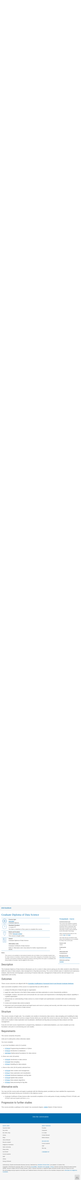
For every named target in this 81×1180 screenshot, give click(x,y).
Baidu (53, 1120)
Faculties (44, 1128)
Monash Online (17, 934)
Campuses (44, 1130)
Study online (6, 1149)
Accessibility (34, 1166)
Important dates (6, 1128)
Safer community (7, 1147)
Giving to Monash (7, 1161)
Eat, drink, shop (6, 1132)
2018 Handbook (6, 908)
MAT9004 (8, 1053)
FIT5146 (7, 1070)
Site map (44, 1148)
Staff (4, 1156)
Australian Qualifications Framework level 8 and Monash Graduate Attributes (51, 983)
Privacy (52, 1166)
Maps (4, 1137)
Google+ (42, 1120)
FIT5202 (7, 1082)
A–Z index (44, 1132)
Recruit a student (7, 1142)
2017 (64, 935)
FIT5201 (7, 1080)
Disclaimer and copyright (43, 1166)
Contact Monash (46, 1135)
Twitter (35, 1120)
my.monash (5, 1151)
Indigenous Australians (8, 1144)
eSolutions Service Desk (43, 1164)
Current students (7, 1154)
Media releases (45, 1137)
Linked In (31, 1120)
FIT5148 (7, 1075)
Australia (61, 961)
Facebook (38, 1120)
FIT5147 (7, 1073)
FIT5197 (7, 1064)
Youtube (49, 1120)
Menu (2, 3)
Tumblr (45, 1120)
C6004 (46, 1107)
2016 (69, 935)
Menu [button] (78, 908)
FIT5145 (7, 1059)
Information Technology (65, 957)
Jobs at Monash (6, 1139)
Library (4, 1135)
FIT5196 (7, 1062)
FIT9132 (7, 1050)
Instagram (28, 1120)
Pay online (5, 1130)
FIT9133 (7, 1048)
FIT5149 (7, 1077)
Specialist (11, 921)
